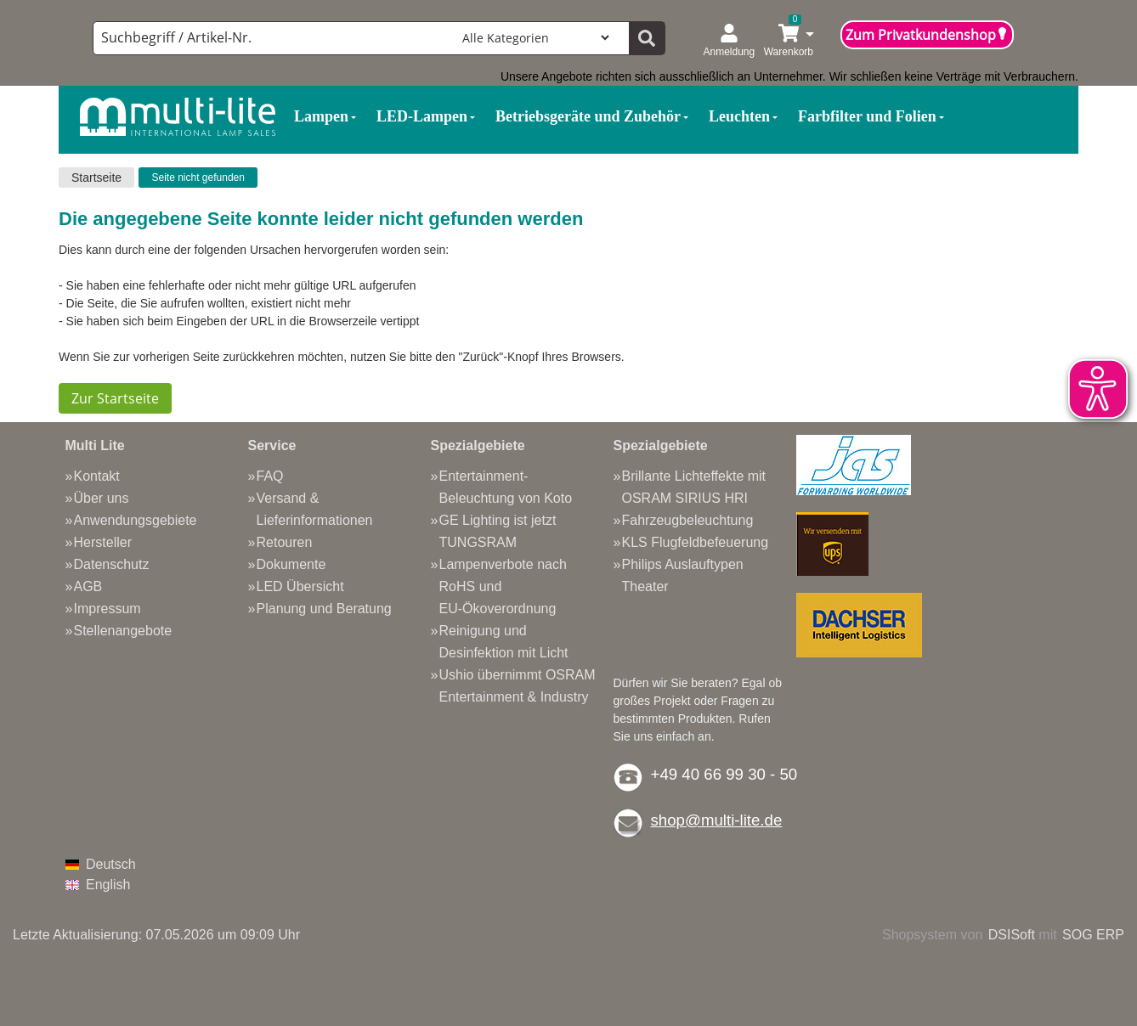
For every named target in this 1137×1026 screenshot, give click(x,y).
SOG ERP (1093, 934)
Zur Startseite (115, 398)
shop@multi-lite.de (717, 820)
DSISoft (1011, 934)
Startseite (96, 177)
